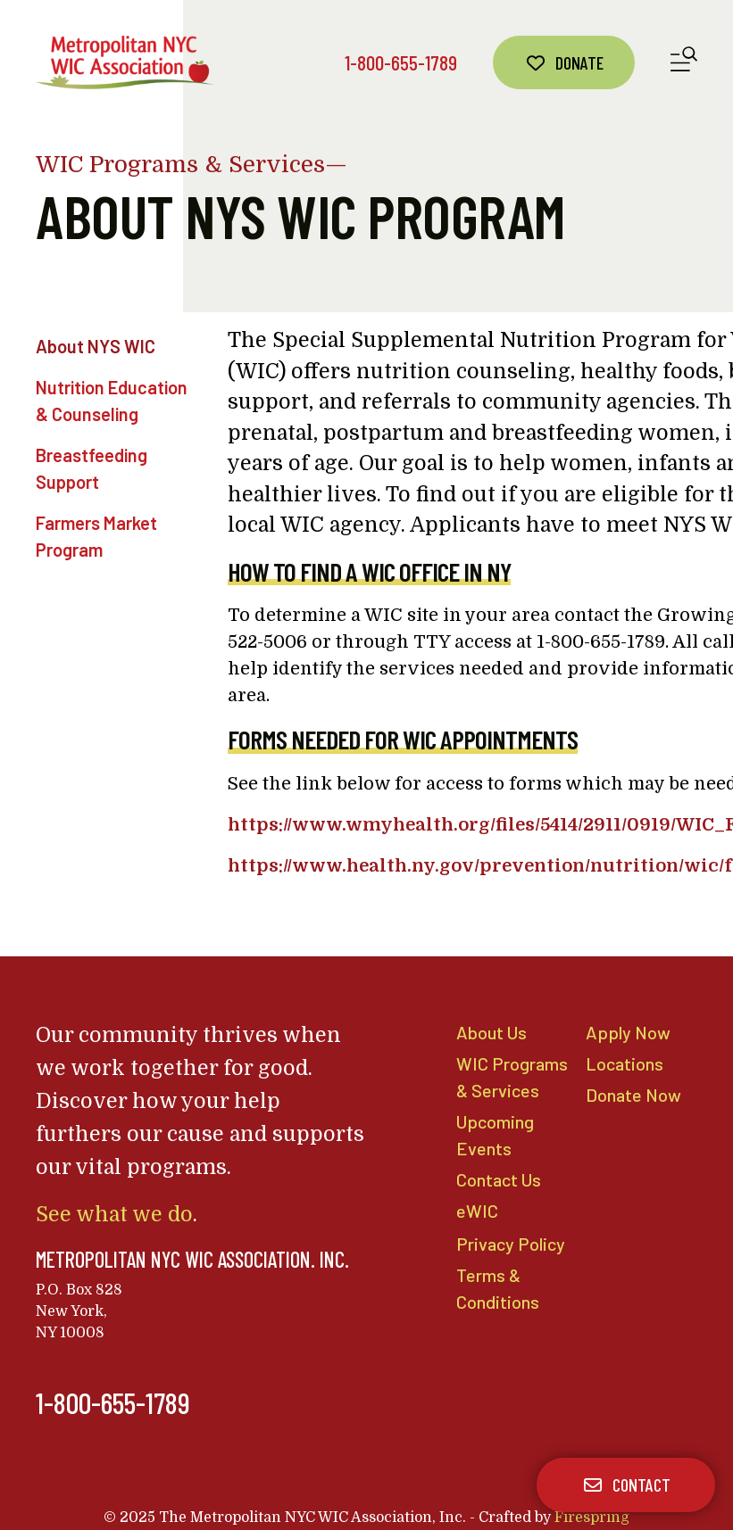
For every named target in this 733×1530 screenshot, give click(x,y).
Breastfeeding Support (91, 468)
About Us (490, 1032)
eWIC (476, 1213)
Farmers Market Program (96, 536)
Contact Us (498, 1182)
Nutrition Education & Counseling (111, 400)
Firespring (591, 1517)
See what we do (111, 1214)
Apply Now (625, 1032)
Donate (564, 62)
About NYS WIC (95, 346)
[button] (684, 62)
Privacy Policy (508, 1247)
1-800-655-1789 (401, 62)
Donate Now (633, 1095)
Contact (626, 1484)
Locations (624, 1063)
